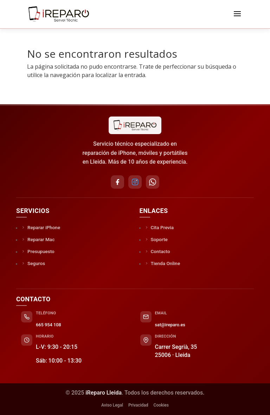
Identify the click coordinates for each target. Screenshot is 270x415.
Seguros (33, 263)
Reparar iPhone (40, 227)
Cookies (161, 405)
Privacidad (138, 405)
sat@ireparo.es (170, 324)
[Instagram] (135, 182)
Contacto (157, 251)
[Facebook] (117, 182)
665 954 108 (48, 324)
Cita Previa (159, 227)
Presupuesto (37, 251)
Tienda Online (162, 263)
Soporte (156, 239)
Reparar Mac (37, 239)
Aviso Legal (112, 405)
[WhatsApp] (152, 182)
